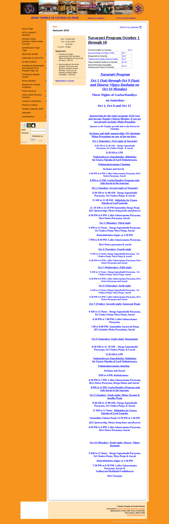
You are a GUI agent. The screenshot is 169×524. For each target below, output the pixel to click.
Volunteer (26, 112)
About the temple (30, 54)
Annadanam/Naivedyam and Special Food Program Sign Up (33, 68)
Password (25, 133)
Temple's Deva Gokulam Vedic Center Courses (32, 41)
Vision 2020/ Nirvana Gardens (31, 96)
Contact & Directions (31, 101)
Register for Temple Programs (31, 85)
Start (62, 39)
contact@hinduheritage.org (136, 515)
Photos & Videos (30, 105)
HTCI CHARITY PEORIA (29, 33)
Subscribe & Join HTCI (32, 58)
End (62, 42)
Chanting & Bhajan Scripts (31, 75)
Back (55, 26)
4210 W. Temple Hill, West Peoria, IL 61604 (131, 509)
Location (60, 47)
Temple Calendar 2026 (32, 109)
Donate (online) (29, 62)
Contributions (28, 116)
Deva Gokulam (29, 81)
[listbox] (131, 27)
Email (23, 130)
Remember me (38, 136)
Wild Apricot (126, 521)
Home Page (27, 29)
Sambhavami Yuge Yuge (31, 49)
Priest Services (29, 91)
